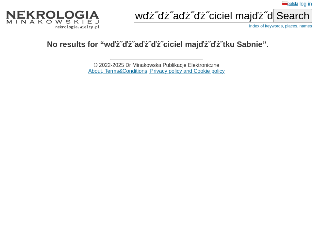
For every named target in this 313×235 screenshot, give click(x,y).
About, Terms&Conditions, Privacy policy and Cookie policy (156, 71)
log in (306, 4)
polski (290, 3)
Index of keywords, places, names (280, 26)
